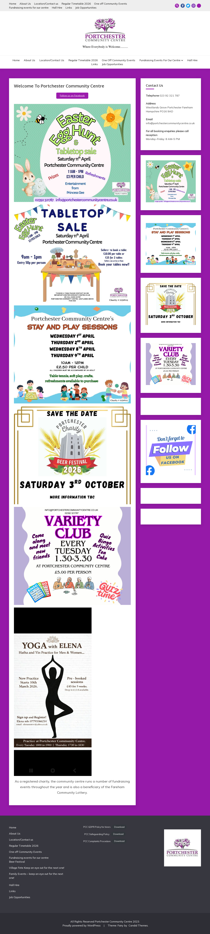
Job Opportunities (85, 7)
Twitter (188, 6)
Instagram (193, 6)
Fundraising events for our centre (29, 7)
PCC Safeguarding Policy (96, 834)
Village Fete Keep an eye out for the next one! (36, 867)
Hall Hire (57, 7)
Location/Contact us (46, 3)
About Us (25, 3)
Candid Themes (138, 925)
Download (119, 827)
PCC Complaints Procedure (97, 841)
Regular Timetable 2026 (76, 3)
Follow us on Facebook (72, 95)
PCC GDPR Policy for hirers (97, 827)
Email (199, 6)
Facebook (183, 6)
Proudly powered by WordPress (82, 925)
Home (12, 3)
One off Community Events (110, 3)
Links (68, 7)
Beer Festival (17, 861)
